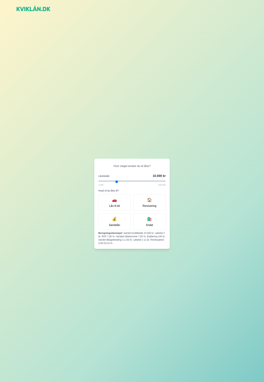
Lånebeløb (103, 176)
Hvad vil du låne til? (108, 190)
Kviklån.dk (33, 9)
